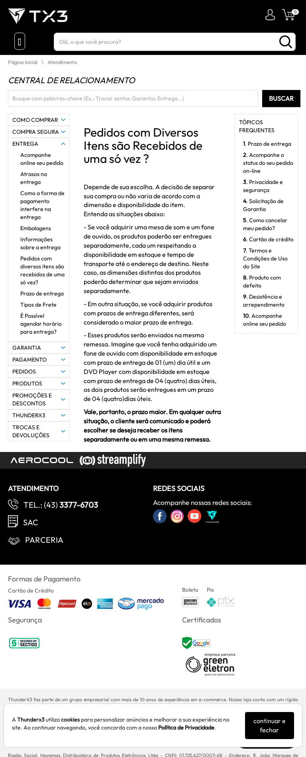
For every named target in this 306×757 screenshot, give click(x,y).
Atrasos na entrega (33, 178)
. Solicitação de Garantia (263, 205)
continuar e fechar (269, 725)
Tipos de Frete (38, 304)
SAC (30, 522)
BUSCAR (281, 98)
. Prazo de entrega (267, 143)
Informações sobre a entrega (40, 243)
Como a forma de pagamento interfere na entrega (42, 205)
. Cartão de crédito (268, 239)
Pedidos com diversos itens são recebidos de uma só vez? (42, 270)
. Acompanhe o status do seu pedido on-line (268, 162)
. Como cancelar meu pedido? (265, 224)
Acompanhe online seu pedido (41, 158)
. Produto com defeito (262, 281)
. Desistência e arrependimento (263, 300)
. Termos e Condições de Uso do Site (265, 258)
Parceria (44, 540)
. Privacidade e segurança (263, 186)
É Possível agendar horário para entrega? (41, 323)
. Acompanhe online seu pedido (264, 319)
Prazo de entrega (42, 293)
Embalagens (35, 228)
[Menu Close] (19, 41)
